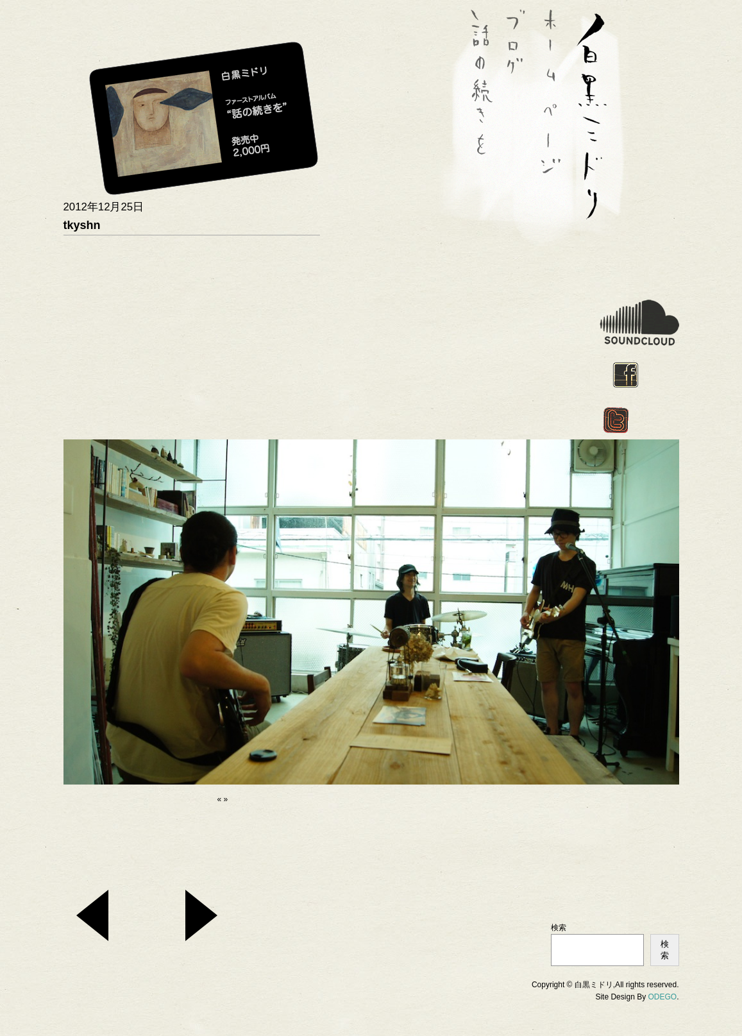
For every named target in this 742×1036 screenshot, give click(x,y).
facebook (625, 375)
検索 (558, 927)
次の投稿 (201, 915)
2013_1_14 (92, 915)
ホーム (554, 93)
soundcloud (639, 323)
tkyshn (82, 225)
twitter (615, 420)
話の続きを (483, 93)
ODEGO (662, 996)
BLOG (519, 93)
